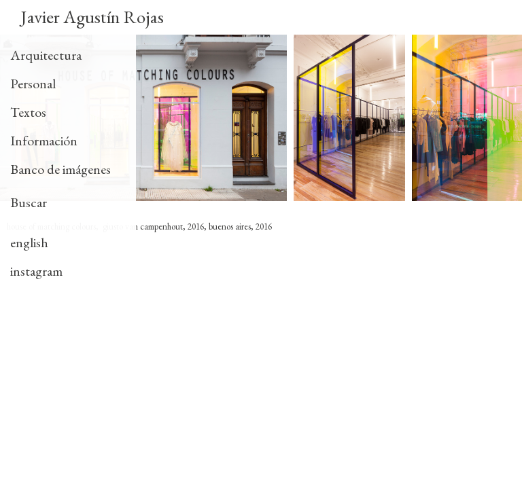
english (29, 242)
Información (43, 140)
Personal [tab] (33, 83)
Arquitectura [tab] (46, 55)
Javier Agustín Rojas (92, 17)
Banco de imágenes (60, 169)
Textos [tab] (28, 112)
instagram (36, 271)
